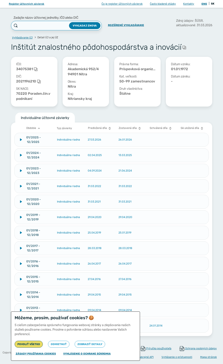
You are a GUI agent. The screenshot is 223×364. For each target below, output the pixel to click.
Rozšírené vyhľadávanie (126, 25)
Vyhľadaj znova (85, 25)
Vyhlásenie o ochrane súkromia (87, 353)
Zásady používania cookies (36, 353)
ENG (204, 3)
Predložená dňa (100, 128)
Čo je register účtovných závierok (122, 3)
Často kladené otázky (163, 3)
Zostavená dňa (130, 128)
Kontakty (188, 3)
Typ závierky (64, 128)
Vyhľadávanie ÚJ (22, 37)
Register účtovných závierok (26, 3)
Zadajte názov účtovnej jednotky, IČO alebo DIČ (46, 18)
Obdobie (33, 128)
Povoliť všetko (28, 344)
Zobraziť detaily (89, 344)
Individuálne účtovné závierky (45, 118)
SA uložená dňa (192, 128)
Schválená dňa (161, 128)
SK (212, 3)
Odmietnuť (59, 344)
